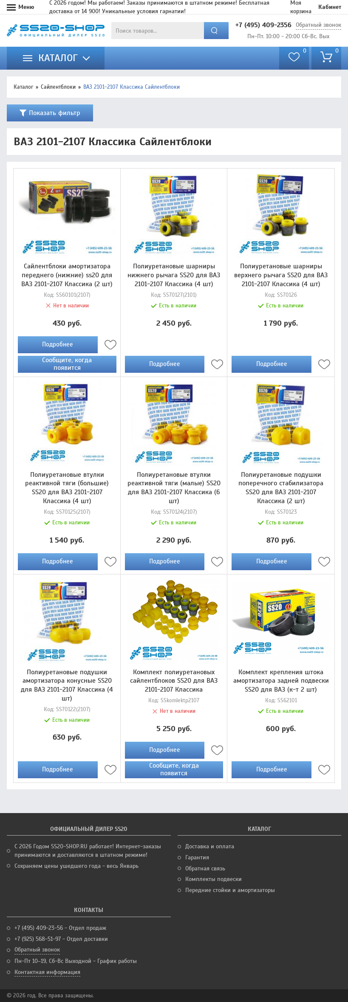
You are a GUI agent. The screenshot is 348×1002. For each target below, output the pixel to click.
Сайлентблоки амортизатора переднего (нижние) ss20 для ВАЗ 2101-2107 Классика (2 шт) (67, 275)
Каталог (23, 87)
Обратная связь (205, 868)
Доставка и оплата (209, 846)
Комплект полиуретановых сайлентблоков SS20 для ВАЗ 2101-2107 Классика (174, 681)
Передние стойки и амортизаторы (230, 890)
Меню (26, 7)
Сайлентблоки (58, 87)
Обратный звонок (318, 24)
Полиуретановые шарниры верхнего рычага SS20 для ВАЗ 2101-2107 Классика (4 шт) (281, 275)
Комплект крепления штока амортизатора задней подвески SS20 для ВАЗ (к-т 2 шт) (281, 681)
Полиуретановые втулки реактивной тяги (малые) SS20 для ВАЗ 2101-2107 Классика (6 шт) (174, 487)
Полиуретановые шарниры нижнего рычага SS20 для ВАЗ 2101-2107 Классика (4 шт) (173, 275)
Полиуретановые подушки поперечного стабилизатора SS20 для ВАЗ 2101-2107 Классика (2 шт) (280, 487)
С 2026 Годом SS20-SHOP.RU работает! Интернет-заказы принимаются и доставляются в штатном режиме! (87, 850)
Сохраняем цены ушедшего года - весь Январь (76, 866)
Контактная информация (47, 972)
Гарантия (197, 857)
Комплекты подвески (213, 879)
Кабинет (329, 7)
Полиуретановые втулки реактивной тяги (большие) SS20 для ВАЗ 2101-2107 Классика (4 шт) (67, 487)
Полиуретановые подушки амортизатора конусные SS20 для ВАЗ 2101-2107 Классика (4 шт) (67, 685)
